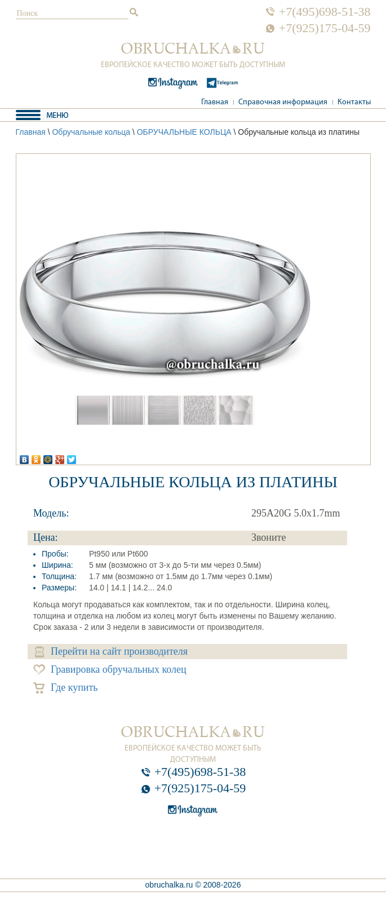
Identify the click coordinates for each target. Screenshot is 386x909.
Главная (214, 102)
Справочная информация (282, 102)
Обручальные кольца (91, 131)
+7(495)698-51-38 (325, 12)
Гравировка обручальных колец (110, 669)
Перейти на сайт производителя (111, 651)
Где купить (65, 687)
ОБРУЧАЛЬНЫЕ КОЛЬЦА (184, 131)
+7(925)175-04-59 (325, 28)
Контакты (354, 102)
